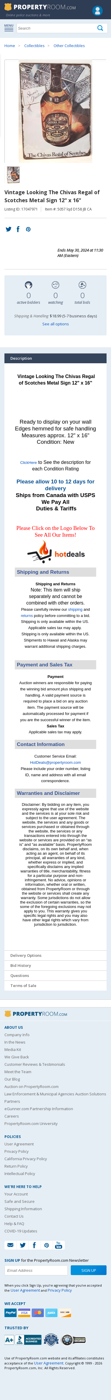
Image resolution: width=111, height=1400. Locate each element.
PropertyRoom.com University (31, 1123)
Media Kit (12, 1049)
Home (9, 45)
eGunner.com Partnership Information (38, 1108)
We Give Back (16, 1057)
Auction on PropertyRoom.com (31, 1086)
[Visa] (25, 1313)
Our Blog (12, 1079)
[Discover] (66, 1313)
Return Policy (16, 1166)
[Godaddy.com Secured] (74, 1340)
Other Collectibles (69, 45)
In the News (14, 1042)
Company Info (17, 1034)
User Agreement (19, 1144)
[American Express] (52, 1313)
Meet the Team (17, 1071)
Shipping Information (23, 1208)
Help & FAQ (14, 1223)
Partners (12, 1101)
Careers (11, 1116)
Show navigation (10, 27)
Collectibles (34, 45)
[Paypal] (11, 1313)
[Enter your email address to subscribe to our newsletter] (36, 1270)
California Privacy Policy (25, 1158)
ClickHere (28, 462)
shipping (75, 609)
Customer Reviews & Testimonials (34, 1064)
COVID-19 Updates (20, 1231)
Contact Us (14, 1216)
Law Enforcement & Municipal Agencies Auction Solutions (55, 1094)
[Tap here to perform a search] (100, 28)
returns (27, 615)
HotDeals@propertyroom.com (55, 762)
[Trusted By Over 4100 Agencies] (52, 1340)
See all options (55, 324)
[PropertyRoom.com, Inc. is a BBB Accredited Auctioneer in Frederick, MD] (23, 1339)
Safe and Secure (19, 1201)
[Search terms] (62, 28)
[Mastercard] (38, 1313)
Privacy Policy (16, 1151)
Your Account (16, 1194)
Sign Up (88, 1270)
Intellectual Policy (19, 1173)
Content (6, 75)
